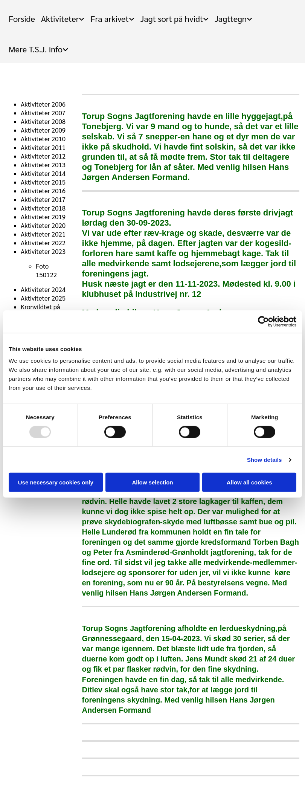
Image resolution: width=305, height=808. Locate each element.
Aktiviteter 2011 (43, 147)
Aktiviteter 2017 (43, 199)
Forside (22, 18)
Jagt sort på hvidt (171, 18)
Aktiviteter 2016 (43, 190)
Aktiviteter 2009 (43, 130)
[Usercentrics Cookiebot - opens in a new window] (263, 321)
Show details (264, 459)
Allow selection (152, 482)
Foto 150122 (46, 270)
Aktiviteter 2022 (43, 242)
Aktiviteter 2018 (43, 208)
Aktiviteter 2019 (43, 216)
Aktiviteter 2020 (43, 225)
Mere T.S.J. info (36, 49)
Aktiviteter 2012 (43, 156)
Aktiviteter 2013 (43, 164)
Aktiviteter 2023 (43, 251)
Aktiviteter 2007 (43, 112)
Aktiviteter (60, 18)
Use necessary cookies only (55, 482)
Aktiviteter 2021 (43, 234)
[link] (63, 15)
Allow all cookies (249, 482)
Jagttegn (231, 18)
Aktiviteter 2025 (43, 298)
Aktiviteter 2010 (43, 138)
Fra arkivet (109, 18)
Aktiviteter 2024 (43, 289)
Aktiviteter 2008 (43, 121)
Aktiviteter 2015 (43, 182)
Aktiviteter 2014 (43, 173)
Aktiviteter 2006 (43, 104)
